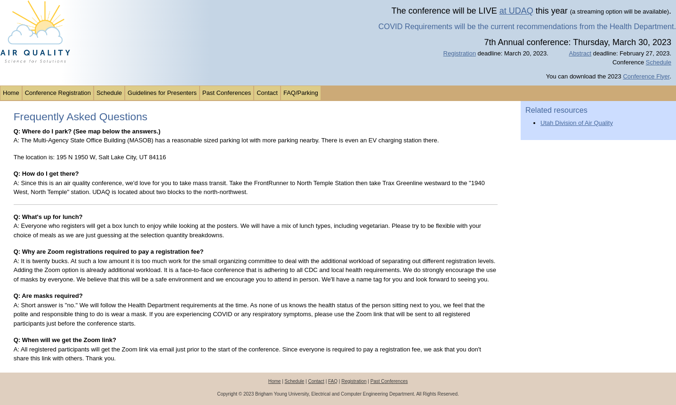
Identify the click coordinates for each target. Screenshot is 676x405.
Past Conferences (226, 92)
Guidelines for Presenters (162, 92)
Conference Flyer (646, 76)
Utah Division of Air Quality (576, 122)
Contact (267, 92)
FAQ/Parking (300, 92)
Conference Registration (58, 92)
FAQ (333, 381)
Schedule (658, 62)
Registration (459, 53)
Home (11, 92)
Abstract (580, 53)
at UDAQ (516, 11)
